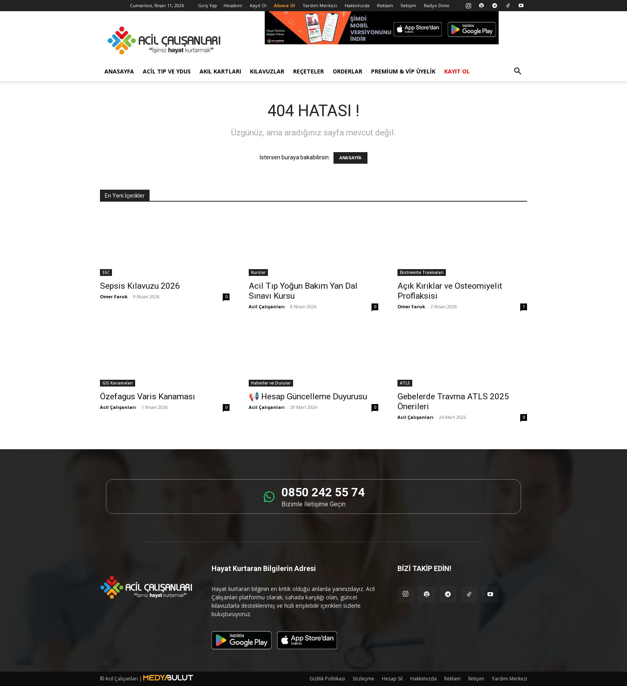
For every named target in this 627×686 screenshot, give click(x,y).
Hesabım (233, 5)
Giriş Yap (207, 5)
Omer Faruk (114, 296)
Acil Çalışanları (267, 306)
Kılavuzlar (267, 71)
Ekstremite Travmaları (421, 272)
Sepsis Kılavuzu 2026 (140, 286)
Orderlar (347, 71)
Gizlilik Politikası (327, 678)
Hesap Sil (392, 678)
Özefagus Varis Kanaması (147, 396)
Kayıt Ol (258, 5)
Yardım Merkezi (320, 5)
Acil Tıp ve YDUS (167, 71)
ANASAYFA (350, 158)
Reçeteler (308, 71)
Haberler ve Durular (271, 383)
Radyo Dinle (436, 5)
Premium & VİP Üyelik (403, 71)
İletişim (408, 5)
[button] (517, 72)
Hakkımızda (357, 5)
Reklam (385, 5)
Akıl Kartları (220, 71)
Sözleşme (363, 678)
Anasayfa (119, 71)
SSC (106, 272)
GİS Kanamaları (117, 383)
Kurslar (258, 272)
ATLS (405, 383)
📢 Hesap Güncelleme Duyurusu (308, 396)
